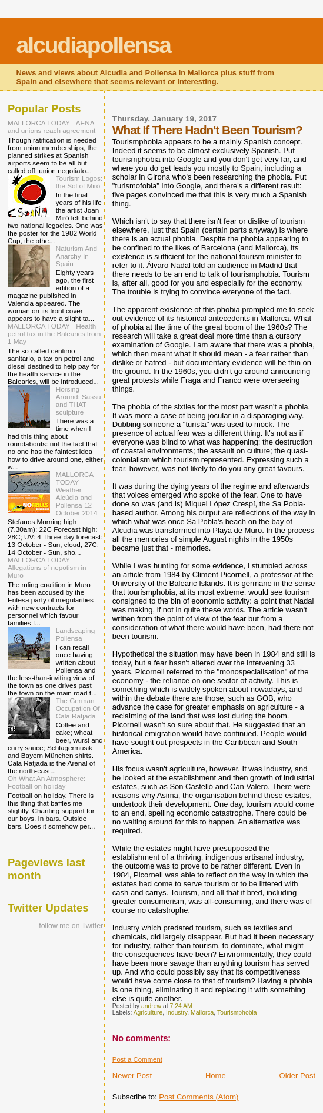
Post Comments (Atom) (198, 1096)
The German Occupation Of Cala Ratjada (78, 708)
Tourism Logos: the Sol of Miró (79, 182)
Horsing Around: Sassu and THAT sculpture (78, 400)
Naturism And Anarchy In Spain (76, 255)
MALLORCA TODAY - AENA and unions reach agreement (51, 126)
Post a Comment (137, 1059)
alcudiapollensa (93, 45)
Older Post (297, 1075)
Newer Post (132, 1075)
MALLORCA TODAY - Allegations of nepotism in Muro (47, 567)
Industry (176, 1012)
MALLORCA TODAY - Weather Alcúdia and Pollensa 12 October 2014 (77, 493)
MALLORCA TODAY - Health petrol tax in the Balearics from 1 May (54, 333)
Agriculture (148, 1012)
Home (215, 1075)
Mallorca (202, 1012)
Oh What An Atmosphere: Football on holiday (46, 782)
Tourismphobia (237, 1012)
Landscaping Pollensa (75, 634)
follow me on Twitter (71, 926)
